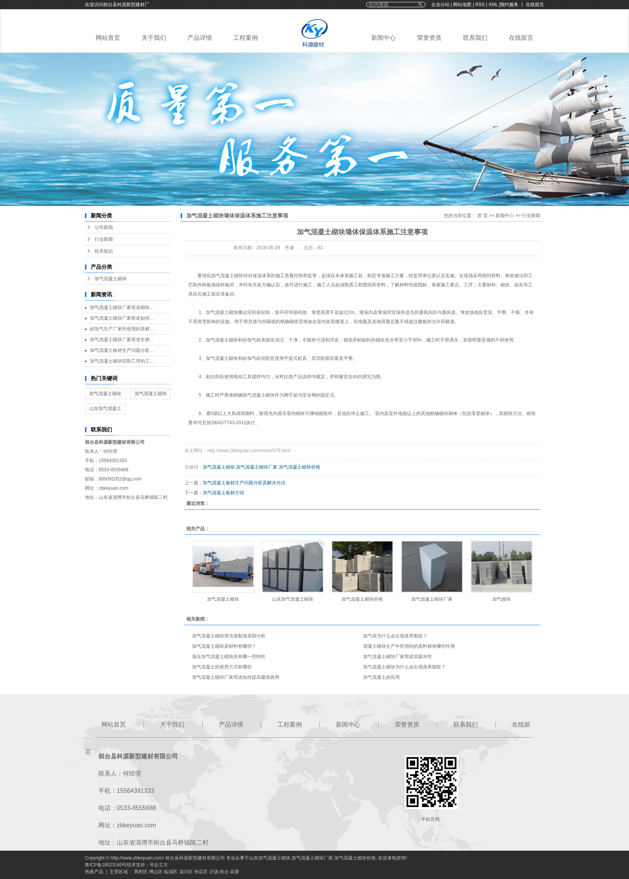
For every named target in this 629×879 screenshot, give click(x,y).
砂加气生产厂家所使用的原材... (121, 329)
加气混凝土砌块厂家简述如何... (121, 318)
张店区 (201, 871)
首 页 (482, 215)
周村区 (141, 871)
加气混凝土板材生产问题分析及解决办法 (244, 482)
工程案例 (245, 37)
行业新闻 (104, 239)
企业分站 (440, 4)
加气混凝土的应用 (381, 677)
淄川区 (186, 871)
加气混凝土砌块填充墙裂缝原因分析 (229, 636)
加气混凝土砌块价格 (299, 467)
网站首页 (108, 37)
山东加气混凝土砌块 (292, 599)
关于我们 (154, 37)
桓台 (224, 871)
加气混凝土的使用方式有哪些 (222, 667)
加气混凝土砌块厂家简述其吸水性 (397, 656)
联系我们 (475, 37)
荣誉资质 (429, 37)
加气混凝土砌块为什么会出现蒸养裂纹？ (404, 667)
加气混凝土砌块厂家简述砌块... (121, 307)
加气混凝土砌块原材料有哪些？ (224, 646)
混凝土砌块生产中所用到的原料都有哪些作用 (409, 646)
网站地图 (463, 4)
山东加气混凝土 (105, 408)
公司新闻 (104, 227)
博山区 (156, 871)
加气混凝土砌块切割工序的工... (121, 361)
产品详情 (199, 37)
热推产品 (94, 871)
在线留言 (521, 37)
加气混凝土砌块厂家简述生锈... (121, 339)
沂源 (213, 871)
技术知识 (104, 251)
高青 (234, 871)
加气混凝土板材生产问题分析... (121, 350)
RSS (480, 4)
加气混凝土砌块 (111, 278)
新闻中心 (383, 37)
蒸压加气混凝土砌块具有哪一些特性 (229, 656)
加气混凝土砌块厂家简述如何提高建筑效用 (235, 677)
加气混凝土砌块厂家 (256, 467)
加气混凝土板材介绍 (223, 492)
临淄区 (171, 871)
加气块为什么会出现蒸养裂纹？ (395, 636)
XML (493, 4)
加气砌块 (501, 599)
